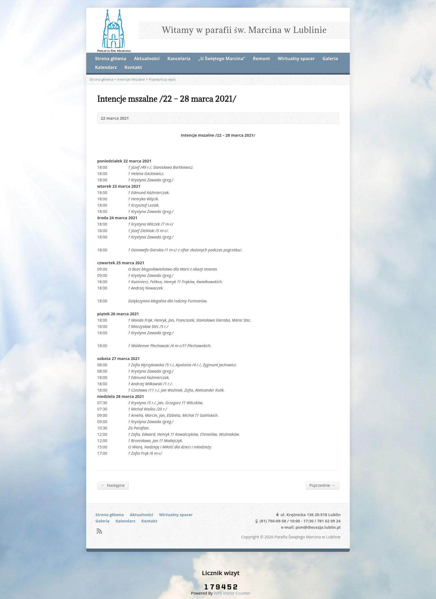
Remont (261, 58)
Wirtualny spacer (296, 58)
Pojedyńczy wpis (162, 79)
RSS (99, 531)
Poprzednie (322, 485)
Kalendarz (106, 67)
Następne (113, 485)
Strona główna (110, 58)
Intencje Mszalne (131, 79)
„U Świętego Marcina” (221, 58)
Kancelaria (178, 58)
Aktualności (147, 58)
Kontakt (133, 67)
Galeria (330, 58)
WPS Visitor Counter (232, 593)
